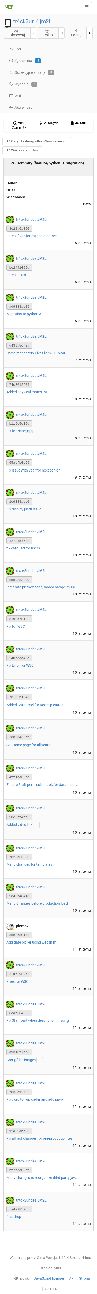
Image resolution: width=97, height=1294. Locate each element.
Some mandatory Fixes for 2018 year (35, 353)
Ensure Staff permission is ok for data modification (46, 784)
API (72, 1278)
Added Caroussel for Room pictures (34, 705)
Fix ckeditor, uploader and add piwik (34, 1099)
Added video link (19, 824)
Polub (48, 33)
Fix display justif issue (23, 509)
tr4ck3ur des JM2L (31, 219)
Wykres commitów (22, 150)
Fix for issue (16, 431)
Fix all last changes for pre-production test (40, 1138)
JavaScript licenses (49, 1278)
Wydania (23, 84)
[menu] (20, 1278)
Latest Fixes (16, 275)
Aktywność (20, 107)
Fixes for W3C (17, 981)
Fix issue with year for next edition (33, 470)
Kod (15, 49)
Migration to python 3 (23, 314)
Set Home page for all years (28, 745)
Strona (84, 1278)
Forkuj (76, 33)
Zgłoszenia (25, 60)
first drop (13, 1217)
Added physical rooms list (26, 392)
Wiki (15, 96)
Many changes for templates (29, 864)
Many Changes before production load (37, 903)
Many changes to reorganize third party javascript (46, 1178)
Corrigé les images (21, 1060)
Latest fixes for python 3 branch (32, 236)
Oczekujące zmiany (31, 72)
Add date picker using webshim (31, 942)
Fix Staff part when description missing (37, 1020)
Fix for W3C (15, 626)
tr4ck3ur (23, 21)
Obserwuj (17, 33)
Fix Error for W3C (20, 665)
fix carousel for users (23, 548)
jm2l (45, 21)
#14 (29, 431)
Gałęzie (48, 123)
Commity (19, 125)
